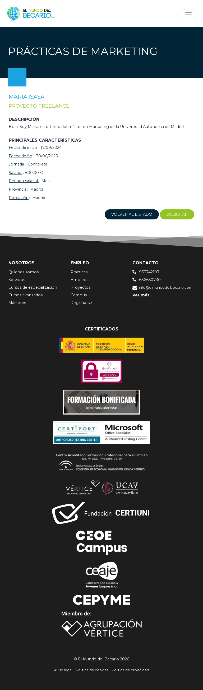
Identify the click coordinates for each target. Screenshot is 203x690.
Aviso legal (63, 670)
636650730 (150, 279)
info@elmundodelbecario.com (165, 287)
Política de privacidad (130, 670)
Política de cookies (92, 670)
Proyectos (80, 287)
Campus (79, 295)
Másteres (17, 302)
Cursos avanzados (25, 295)
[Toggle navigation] (188, 15)
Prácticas (79, 272)
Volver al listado (131, 214)
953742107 (149, 272)
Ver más (141, 295)
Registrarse (81, 302)
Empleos (79, 279)
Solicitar (177, 214)
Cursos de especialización (32, 287)
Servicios (16, 279)
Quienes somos (23, 272)
